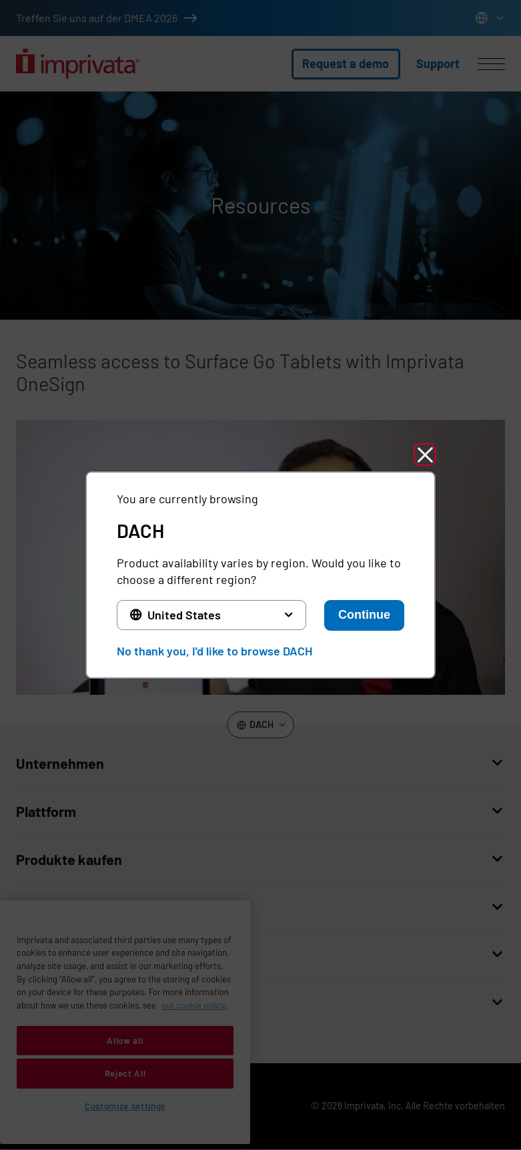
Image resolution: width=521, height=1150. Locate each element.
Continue (364, 614)
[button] (425, 455)
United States (184, 614)
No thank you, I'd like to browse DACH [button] (214, 650)
